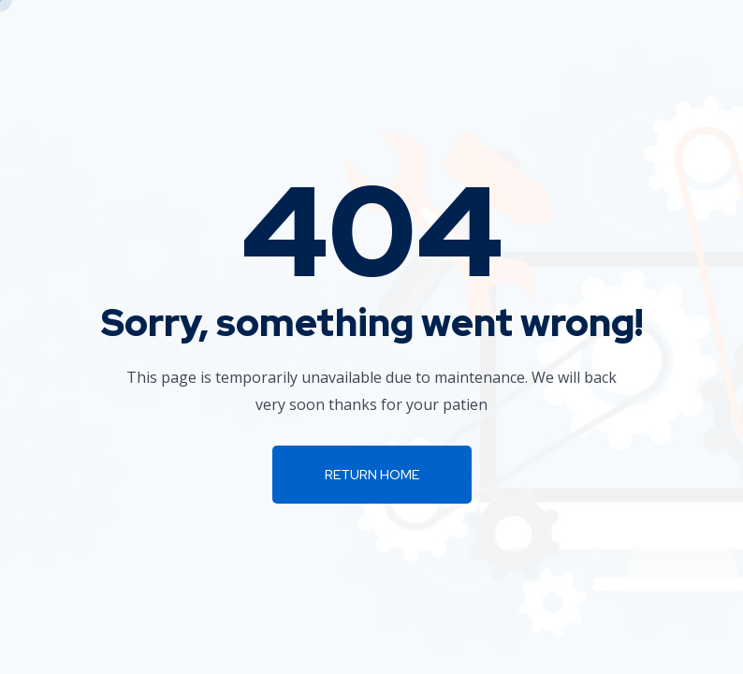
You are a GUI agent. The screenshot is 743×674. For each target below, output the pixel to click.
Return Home (372, 474)
